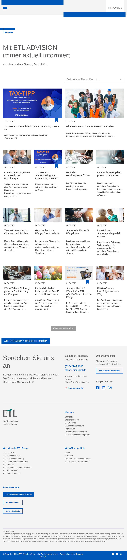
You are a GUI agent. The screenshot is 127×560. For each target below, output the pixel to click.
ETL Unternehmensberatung (15, 462)
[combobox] (94, 79)
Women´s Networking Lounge (78, 459)
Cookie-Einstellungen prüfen (77, 435)
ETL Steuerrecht (10, 471)
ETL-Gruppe (70, 423)
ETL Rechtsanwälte (11, 456)
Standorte (69, 417)
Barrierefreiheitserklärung (76, 432)
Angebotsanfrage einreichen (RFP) (18, 494)
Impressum (70, 429)
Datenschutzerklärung (74, 426)
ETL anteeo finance (11, 474)
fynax (67, 453)
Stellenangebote (72, 420)
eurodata (69, 456)
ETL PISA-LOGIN (12, 502)
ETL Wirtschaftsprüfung (13, 459)
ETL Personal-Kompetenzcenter (17, 468)
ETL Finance (8, 465)
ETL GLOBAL (9, 453)
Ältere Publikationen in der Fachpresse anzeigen (25, 341)
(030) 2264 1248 (74, 366)
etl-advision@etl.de (75, 370)
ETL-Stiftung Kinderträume (76, 462)
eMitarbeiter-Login (13, 511)
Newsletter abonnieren (109, 371)
